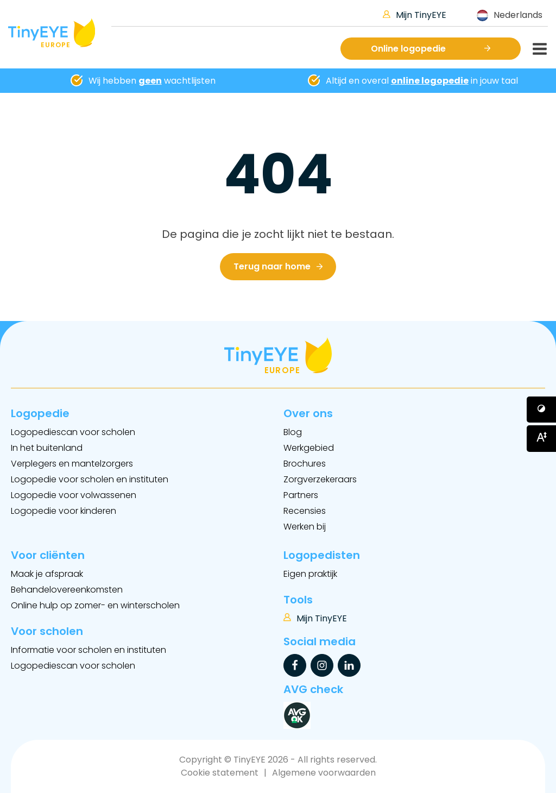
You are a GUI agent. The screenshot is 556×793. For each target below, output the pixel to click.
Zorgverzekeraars (320, 479)
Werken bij (304, 526)
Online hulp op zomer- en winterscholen (95, 605)
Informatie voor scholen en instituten (88, 650)
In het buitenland (47, 448)
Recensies (304, 511)
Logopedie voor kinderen (63, 511)
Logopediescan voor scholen (73, 432)
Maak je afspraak (47, 574)
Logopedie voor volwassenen (73, 495)
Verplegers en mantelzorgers (72, 463)
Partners (300, 495)
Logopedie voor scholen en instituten (89, 479)
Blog (292, 432)
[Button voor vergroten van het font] (541, 438)
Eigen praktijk (310, 574)
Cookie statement (219, 772)
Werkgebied (308, 448)
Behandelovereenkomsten (67, 589)
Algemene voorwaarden (324, 772)
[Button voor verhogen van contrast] (541, 409)
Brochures (304, 463)
